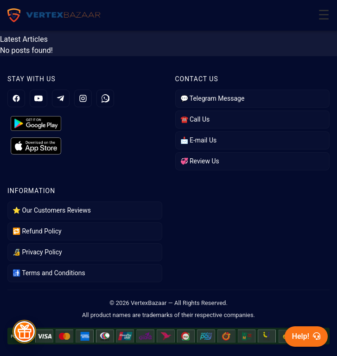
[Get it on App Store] (84, 146)
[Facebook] (16, 98)
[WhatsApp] (105, 98)
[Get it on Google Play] (84, 123)
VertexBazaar (148, 302)
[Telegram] (61, 98)
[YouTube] (38, 98)
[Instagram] (83, 98)
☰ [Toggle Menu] (324, 15)
